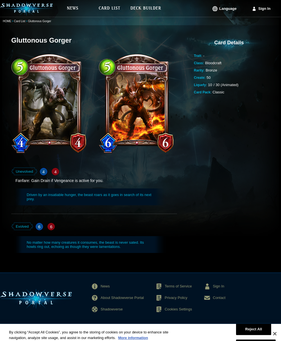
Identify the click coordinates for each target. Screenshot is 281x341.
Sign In (264, 8)
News (105, 286)
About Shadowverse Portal (122, 298)
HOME (7, 21)
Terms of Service (178, 286)
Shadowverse (112, 309)
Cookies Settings (178, 309)
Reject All (253, 331)
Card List (19, 21)
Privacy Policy (176, 298)
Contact (219, 298)
